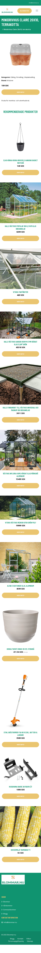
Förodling (19, 77)
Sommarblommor (9, 910)
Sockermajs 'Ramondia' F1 (20, 850)
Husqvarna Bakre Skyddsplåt (20, 786)
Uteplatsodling (29, 77)
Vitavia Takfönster (20, 292)
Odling (13, 77)
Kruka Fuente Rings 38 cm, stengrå (20, 649)
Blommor (6, 902)
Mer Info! (20, 92)
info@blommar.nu (34, 3)
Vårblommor (7, 906)
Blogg (5, 914)
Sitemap (30, 941)
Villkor (28, 939)
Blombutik (24, 11)
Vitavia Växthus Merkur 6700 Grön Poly (20, 522)
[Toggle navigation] (37, 10)
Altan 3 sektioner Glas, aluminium (20, 586)
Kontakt (20, 939)
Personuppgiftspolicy (16, 941)
